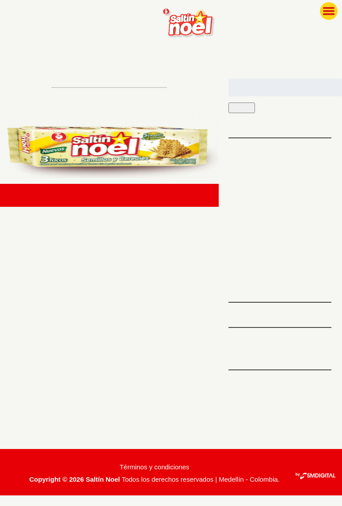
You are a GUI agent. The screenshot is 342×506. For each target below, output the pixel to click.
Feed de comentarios (266, 423)
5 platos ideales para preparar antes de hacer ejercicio (278, 160)
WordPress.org (253, 438)
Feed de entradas (259, 408)
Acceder (243, 392)
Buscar (244, 108)
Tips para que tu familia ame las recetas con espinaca (278, 196)
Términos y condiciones (155, 477)
